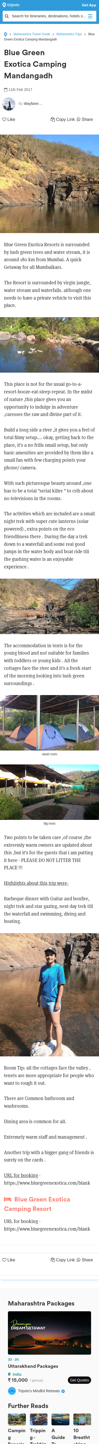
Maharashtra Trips (69, 34)
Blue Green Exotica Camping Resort (37, 1204)
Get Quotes (79, 1380)
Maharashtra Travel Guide (31, 34)
